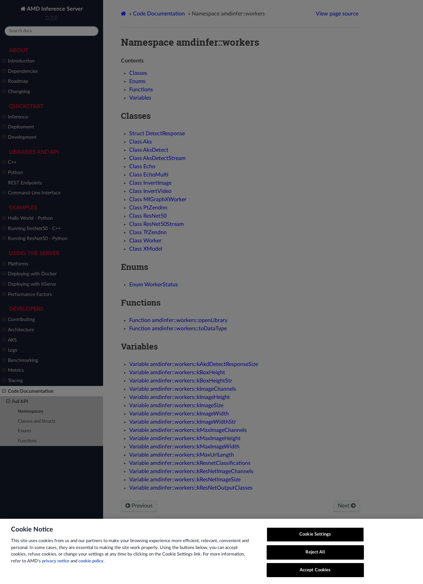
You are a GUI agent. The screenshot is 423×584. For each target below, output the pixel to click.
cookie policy (90, 568)
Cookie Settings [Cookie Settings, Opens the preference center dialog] (315, 541)
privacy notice (55, 568)
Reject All (314, 559)
